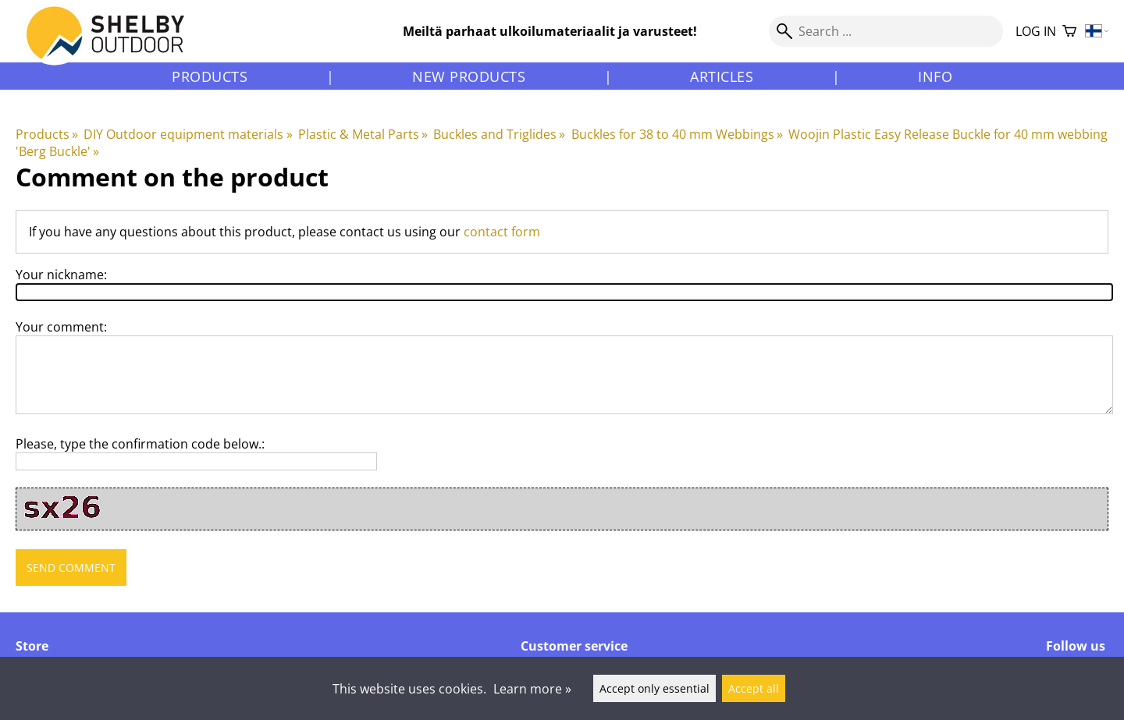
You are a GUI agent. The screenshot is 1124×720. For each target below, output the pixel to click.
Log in (1036, 31)
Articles (721, 76)
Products (209, 76)
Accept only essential (654, 688)
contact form (502, 231)
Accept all (753, 688)
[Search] (886, 31)
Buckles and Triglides (499, 134)
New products (468, 76)
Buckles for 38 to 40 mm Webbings (677, 134)
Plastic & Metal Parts (363, 134)
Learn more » (532, 688)
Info (935, 76)
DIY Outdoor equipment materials (188, 134)
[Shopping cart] (1069, 32)
